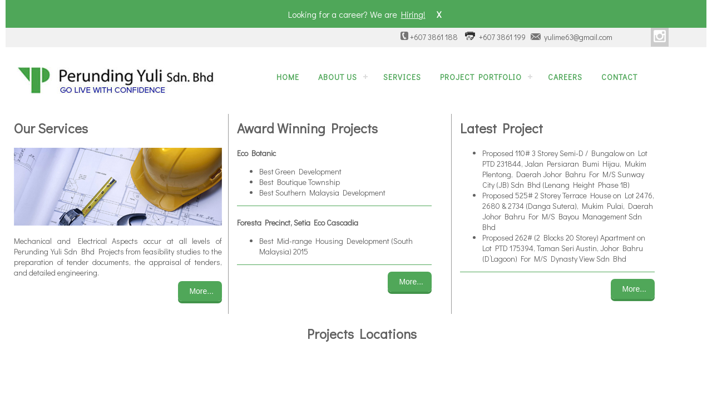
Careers (565, 77)
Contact (619, 77)
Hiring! (413, 14)
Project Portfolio (481, 77)
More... (201, 291)
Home (287, 77)
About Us (337, 77)
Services (402, 77)
